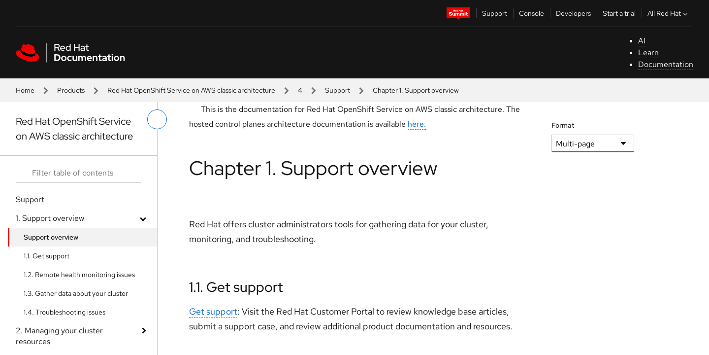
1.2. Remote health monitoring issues (79, 274)
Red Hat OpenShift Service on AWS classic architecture (191, 90)
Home (25, 90)
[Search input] (78, 173)
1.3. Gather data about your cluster (76, 293)
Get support (213, 311)
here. (417, 124)
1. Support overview (50, 218)
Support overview (51, 237)
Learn (648, 52)
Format (563, 125)
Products (71, 90)
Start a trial (619, 13)
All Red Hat (668, 13)
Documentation (665, 64)
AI (641, 41)
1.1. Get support (46, 255)
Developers (573, 13)
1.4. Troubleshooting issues (64, 312)
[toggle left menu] (157, 119)
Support (494, 13)
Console (531, 13)
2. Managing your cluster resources (59, 336)
